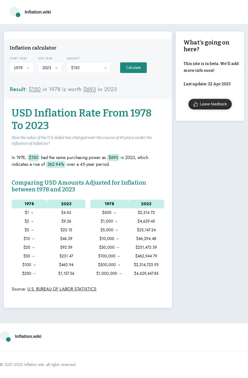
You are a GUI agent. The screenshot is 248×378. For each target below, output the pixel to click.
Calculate (133, 67)
